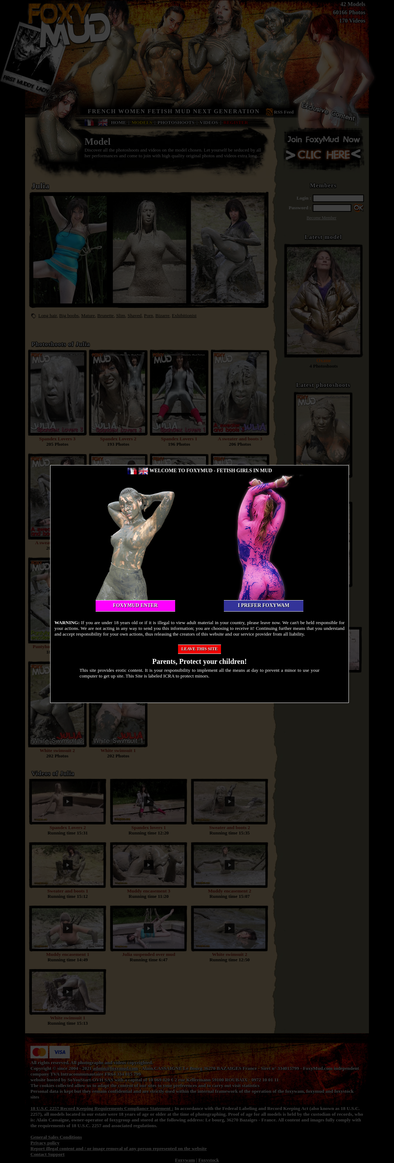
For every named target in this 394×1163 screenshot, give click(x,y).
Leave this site (199, 648)
